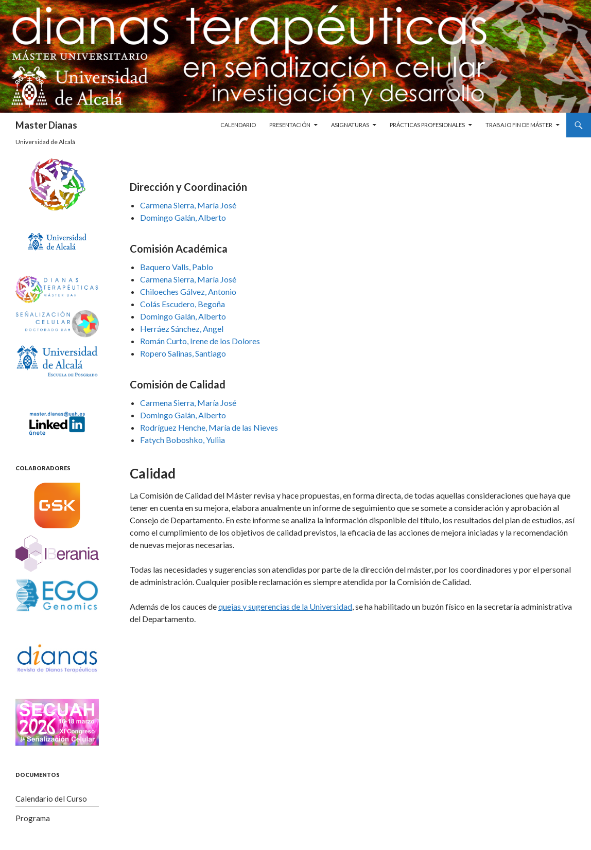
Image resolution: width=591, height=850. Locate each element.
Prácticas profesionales (427, 124)
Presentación (289, 124)
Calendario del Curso (51, 798)
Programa (32, 818)
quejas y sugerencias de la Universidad (285, 606)
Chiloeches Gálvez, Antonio (188, 291)
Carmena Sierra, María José (188, 205)
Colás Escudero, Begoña (182, 304)
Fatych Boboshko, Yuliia (182, 440)
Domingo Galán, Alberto (183, 217)
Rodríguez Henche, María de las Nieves (209, 427)
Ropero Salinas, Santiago (183, 353)
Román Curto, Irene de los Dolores (200, 341)
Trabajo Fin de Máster (518, 124)
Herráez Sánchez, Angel (181, 328)
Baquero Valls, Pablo (176, 267)
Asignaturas (350, 124)
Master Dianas (46, 125)
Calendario (238, 124)
